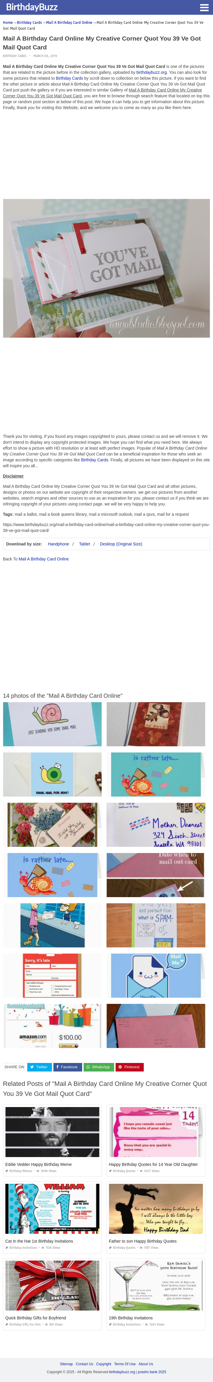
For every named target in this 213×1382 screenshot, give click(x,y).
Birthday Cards (14, 56)
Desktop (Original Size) (121, 544)
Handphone (58, 544)
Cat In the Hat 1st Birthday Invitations (39, 1241)
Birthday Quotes (122, 1171)
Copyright (103, 1364)
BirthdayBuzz (32, 6)
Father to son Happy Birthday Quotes (143, 1241)
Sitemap (66, 1364)
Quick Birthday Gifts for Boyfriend (35, 1318)
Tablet (84, 544)
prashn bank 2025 (152, 1372)
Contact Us (84, 1364)
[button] (204, 7)
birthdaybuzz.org (151, 72)
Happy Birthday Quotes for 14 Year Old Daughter (153, 1164)
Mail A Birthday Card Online (43, 559)
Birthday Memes (18, 1171)
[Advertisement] (106, 156)
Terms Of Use (125, 1364)
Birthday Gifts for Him (23, 1324)
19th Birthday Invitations (131, 1318)
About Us (145, 1364)
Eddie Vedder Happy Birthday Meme (38, 1164)
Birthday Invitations (21, 1248)
